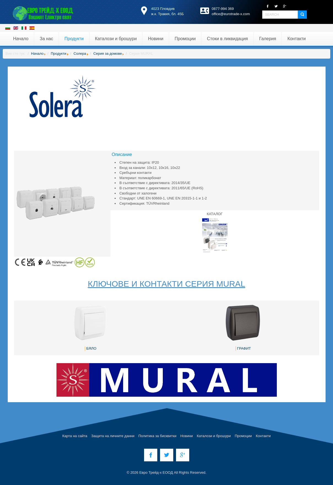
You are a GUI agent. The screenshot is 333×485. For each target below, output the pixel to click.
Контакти (263, 436)
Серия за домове (107, 53)
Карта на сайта (74, 436)
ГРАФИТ (244, 348)
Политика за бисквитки (157, 436)
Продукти (58, 53)
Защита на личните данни (112, 436)
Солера (80, 53)
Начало (37, 53)
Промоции (243, 436)
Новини (186, 436)
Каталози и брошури (214, 436)
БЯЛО (91, 348)
